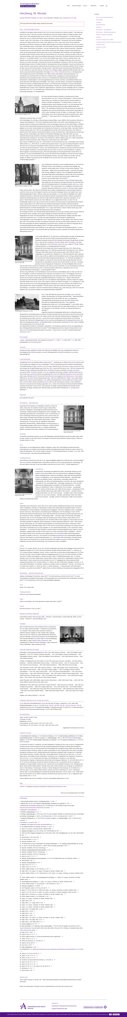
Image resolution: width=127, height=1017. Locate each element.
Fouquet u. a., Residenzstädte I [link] (48, 738)
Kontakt (102, 5)
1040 (51, 705)
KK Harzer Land (41, 18)
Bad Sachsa (46, 382)
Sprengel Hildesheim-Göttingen (28, 18)
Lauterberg (23, 372)
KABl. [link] (23, 871)
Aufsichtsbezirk (100, 25)
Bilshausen (63, 378)
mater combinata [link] (45, 214)
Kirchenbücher (100, 45)
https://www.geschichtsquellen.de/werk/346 (31, 808)
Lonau (52, 72)
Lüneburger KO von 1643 (69, 18)
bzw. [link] (57, 46)
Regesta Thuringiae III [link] (28, 831)
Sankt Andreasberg (52, 244)
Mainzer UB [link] (24, 803)
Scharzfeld (62, 72)
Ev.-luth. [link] (64, 330)
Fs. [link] (32, 120)
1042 (62, 705)
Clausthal (39, 366)
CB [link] (53, 180)
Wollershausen (78, 372)
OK (110, 1014)
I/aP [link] (72, 522)
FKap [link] (50, 633)
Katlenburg (33, 374)
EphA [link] (55, 707)
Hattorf (74, 374)
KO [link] (61, 18)
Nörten (29, 362)
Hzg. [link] (81, 32)
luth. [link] (32, 136)
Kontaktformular (68, 986)
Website (63, 793)
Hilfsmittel (93, 5)
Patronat (98, 27)
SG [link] (72, 564)
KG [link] (61, 225)
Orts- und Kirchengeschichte (104, 17)
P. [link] (79, 116)
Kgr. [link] (61, 64)
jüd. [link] (78, 244)
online (52, 764)
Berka (49, 362)
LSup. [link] (60, 288)
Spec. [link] (58, 703)
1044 (73, 705)
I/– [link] (52, 537)
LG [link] (23, 548)
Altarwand (45, 778)
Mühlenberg (34, 352)
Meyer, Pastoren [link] (32, 695)
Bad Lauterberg (50, 320)
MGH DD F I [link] (24, 810)
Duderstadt (56, 374)
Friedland (34, 641)
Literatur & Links (101, 47)
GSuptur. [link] (33, 364)
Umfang (98, 22)
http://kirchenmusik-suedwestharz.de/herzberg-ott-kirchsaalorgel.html (57, 949)
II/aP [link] (59, 601)
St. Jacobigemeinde (74, 388)
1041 (56, 705)
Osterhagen (78, 242)
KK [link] (54, 276)
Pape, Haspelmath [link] (27, 947)
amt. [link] (27, 40)
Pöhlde (56, 72)
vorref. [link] (55, 116)
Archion (82, 728)
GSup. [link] (21, 134)
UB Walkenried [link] (63, 833)
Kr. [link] (23, 70)
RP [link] (41, 528)
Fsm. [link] (21, 46)
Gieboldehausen (49, 376)
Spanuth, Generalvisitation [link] (29, 863)
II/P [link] (73, 506)
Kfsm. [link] (36, 56)
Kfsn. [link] (23, 438)
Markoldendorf (60, 535)
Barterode (32, 520)
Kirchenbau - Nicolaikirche (104, 30)
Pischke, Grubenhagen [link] (28, 816)
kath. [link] (73, 236)
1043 (67, 705)
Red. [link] (81, 750)
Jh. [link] (28, 58)
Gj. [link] (38, 548)
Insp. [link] (62, 212)
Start (68, 5)
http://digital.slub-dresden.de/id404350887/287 (39, 825)
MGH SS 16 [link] (40, 805)
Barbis (66, 242)
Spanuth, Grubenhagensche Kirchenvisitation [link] (34, 850)
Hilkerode (53, 378)
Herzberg (59, 352)
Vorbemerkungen (76, 5)
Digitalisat (33, 805)
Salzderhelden (31, 48)
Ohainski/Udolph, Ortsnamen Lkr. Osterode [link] (44, 740)
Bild (77, 674)
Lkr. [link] (41, 70)
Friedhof (98, 37)
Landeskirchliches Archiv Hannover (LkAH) (108, 42)
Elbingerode (68, 374)
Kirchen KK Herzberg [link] (47, 736)
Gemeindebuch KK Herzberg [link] (29, 736)
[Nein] (125, 1015)
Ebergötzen (42, 637)
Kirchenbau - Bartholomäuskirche (106, 32)
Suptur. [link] (26, 364)
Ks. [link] (83, 38)
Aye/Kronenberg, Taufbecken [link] (67, 736)
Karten (85, 5)
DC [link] (38, 260)
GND (97, 50)
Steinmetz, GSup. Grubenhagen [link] (43, 926)
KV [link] (43, 262)
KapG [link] (66, 282)
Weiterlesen (116, 1014)
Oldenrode (36, 535)
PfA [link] (60, 709)
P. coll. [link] (45, 682)
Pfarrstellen (99, 20)
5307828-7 (23, 786)
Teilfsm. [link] (44, 44)
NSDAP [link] (78, 258)
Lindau (72, 378)
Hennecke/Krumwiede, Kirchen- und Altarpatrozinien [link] (35, 801)
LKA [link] (58, 294)
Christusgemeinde (37, 324)
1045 (78, 705)
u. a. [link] (40, 40)
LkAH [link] (27, 770)
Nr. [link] (22, 703)
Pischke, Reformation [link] (51, 844)
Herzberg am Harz (25, 332)
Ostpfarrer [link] (72, 274)
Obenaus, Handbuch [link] (27, 886)
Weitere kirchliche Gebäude (104, 35)
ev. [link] (82, 120)
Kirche (67, 778)
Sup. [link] (54, 132)
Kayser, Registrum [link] (27, 924)
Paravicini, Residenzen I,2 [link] (69, 740)
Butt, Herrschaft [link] (58, 846)
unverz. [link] (30, 829)
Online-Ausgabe (72, 738)
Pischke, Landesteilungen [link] (28, 812)
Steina (77, 370)
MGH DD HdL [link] (25, 805)
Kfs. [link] (40, 438)
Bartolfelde (72, 242)
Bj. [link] (40, 617)
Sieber (69, 72)
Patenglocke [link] (60, 560)
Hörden (37, 244)
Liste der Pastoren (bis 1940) (104, 40)
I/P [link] (23, 524)
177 (39, 705)
